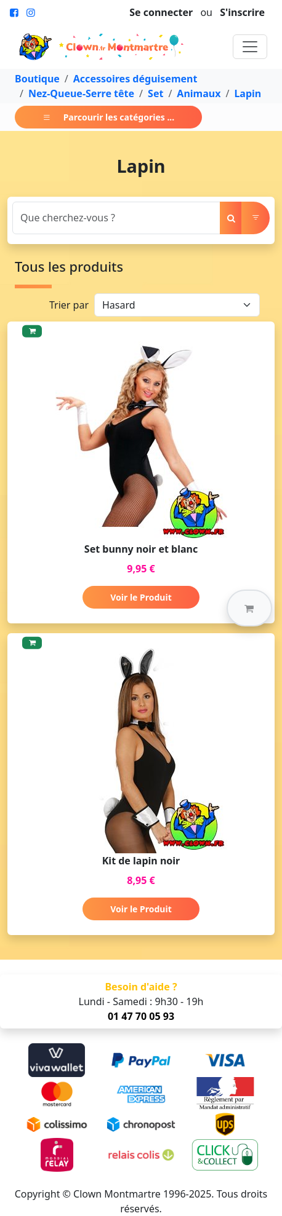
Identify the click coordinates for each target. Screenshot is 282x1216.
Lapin (247, 93)
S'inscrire (242, 12)
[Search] (116, 218)
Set (155, 93)
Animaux (198, 93)
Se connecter (161, 12)
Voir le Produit (140, 597)
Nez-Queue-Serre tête (81, 93)
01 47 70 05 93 (141, 1016)
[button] (249, 608)
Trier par (69, 305)
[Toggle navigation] (250, 46)
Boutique (37, 78)
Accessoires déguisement (135, 78)
